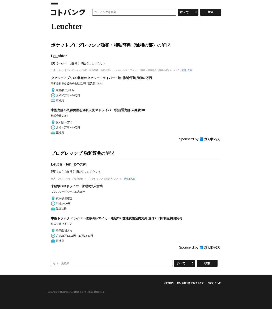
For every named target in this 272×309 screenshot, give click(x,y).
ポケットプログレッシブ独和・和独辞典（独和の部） (104, 45)
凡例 (190, 70)
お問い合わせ (214, 283)
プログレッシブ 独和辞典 (76, 153)
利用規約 (168, 283)
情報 (183, 70)
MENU (54, 3)
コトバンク (68, 12)
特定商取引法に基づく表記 (190, 283)
